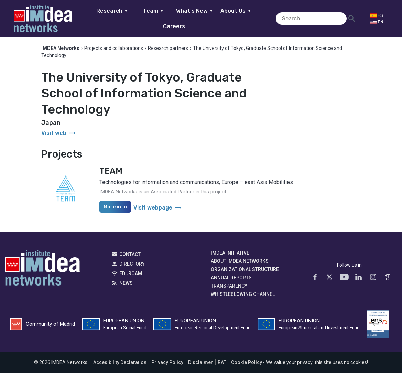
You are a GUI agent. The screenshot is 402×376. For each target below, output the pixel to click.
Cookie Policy (246, 365)
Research (104, 18)
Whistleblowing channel (243, 297)
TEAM (110, 174)
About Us (227, 18)
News (126, 286)
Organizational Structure (245, 272)
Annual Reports (231, 280)
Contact (130, 257)
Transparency (229, 288)
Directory (132, 266)
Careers (269, 18)
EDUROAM (130, 276)
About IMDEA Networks (240, 264)
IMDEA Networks (42, 272)
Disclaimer (200, 365)
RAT (222, 365)
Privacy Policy (167, 365)
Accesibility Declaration (119, 365)
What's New (186, 18)
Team (145, 18)
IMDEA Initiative (230, 255)
